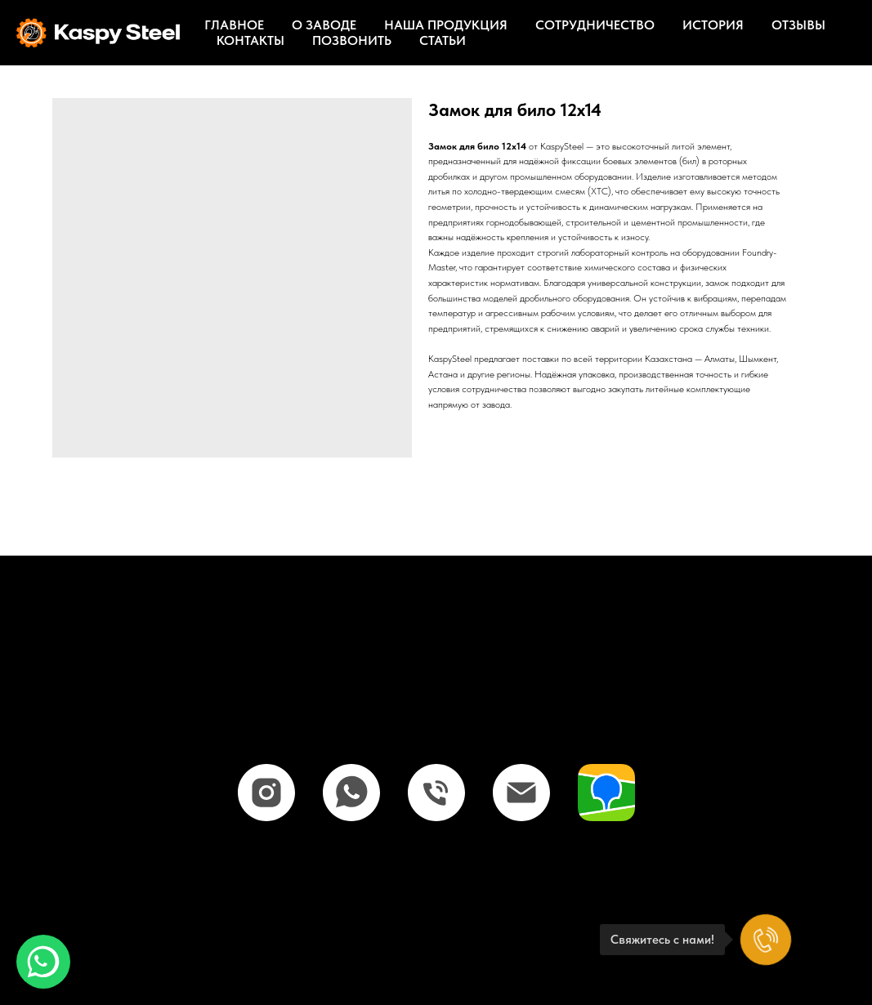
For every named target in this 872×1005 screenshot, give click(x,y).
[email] (521, 792)
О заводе (324, 25)
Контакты (250, 40)
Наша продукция (446, 25)
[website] (606, 792)
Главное (234, 25)
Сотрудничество (595, 25)
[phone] (436, 792)
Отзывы (798, 25)
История (713, 25)
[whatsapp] (351, 792)
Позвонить (351, 40)
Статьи (442, 40)
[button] (43, 962)
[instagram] (266, 792)
